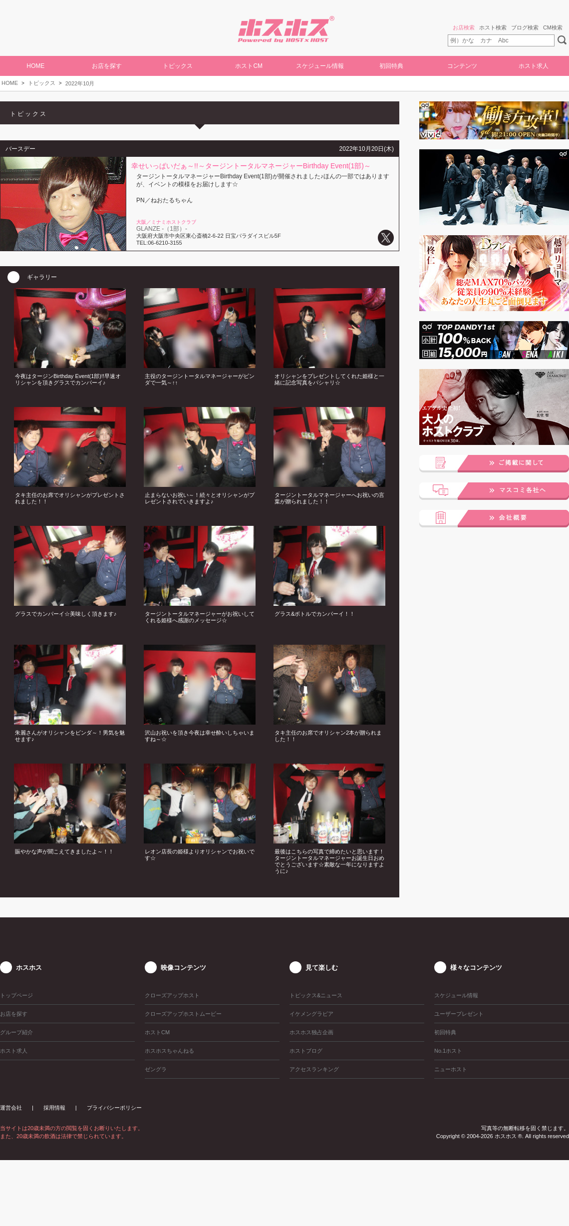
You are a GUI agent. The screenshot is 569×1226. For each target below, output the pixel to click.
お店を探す (107, 65)
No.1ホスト (448, 1051)
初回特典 (391, 65)
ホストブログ (305, 1051)
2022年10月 (80, 83)
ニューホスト (450, 1069)
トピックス (41, 83)
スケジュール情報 (320, 65)
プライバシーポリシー (114, 1108)
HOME (35, 65)
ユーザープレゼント (459, 1014)
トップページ (16, 995)
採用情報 (54, 1108)
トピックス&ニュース (315, 995)
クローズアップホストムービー (183, 1014)
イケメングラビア (311, 1014)
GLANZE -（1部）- (161, 228)
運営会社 (11, 1108)
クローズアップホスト (172, 995)
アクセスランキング (314, 1069)
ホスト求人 (534, 65)
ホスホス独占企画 (311, 1032)
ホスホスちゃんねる (169, 1051)
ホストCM (249, 65)
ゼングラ (156, 1069)
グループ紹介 (16, 1032)
